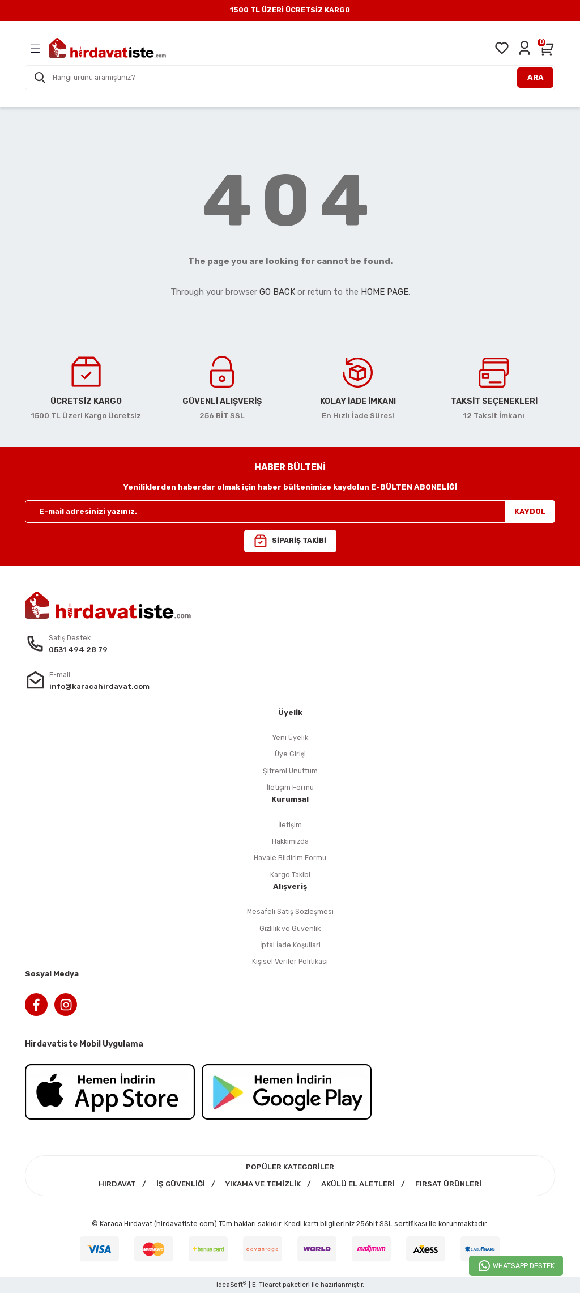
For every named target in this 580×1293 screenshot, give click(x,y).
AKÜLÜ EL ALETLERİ (358, 1184)
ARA (535, 77)
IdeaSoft (231, 1284)
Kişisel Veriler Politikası (290, 961)
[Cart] (547, 48)
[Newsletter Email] (290, 511)
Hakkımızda (290, 841)
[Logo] (107, 48)
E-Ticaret (266, 1284)
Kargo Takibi (290, 874)
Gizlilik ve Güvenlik (290, 928)
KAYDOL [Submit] (530, 511)
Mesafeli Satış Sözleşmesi (290, 911)
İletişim (290, 824)
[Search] (290, 77)
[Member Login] (524, 48)
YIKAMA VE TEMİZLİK (263, 1184)
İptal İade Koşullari (290, 945)
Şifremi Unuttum (290, 771)
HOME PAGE (384, 292)
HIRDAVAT (117, 1184)
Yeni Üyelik (290, 737)
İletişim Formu (290, 787)
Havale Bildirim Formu (290, 857)
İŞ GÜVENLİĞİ (180, 1184)
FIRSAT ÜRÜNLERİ (448, 1184)
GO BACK (277, 292)
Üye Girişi (290, 754)
